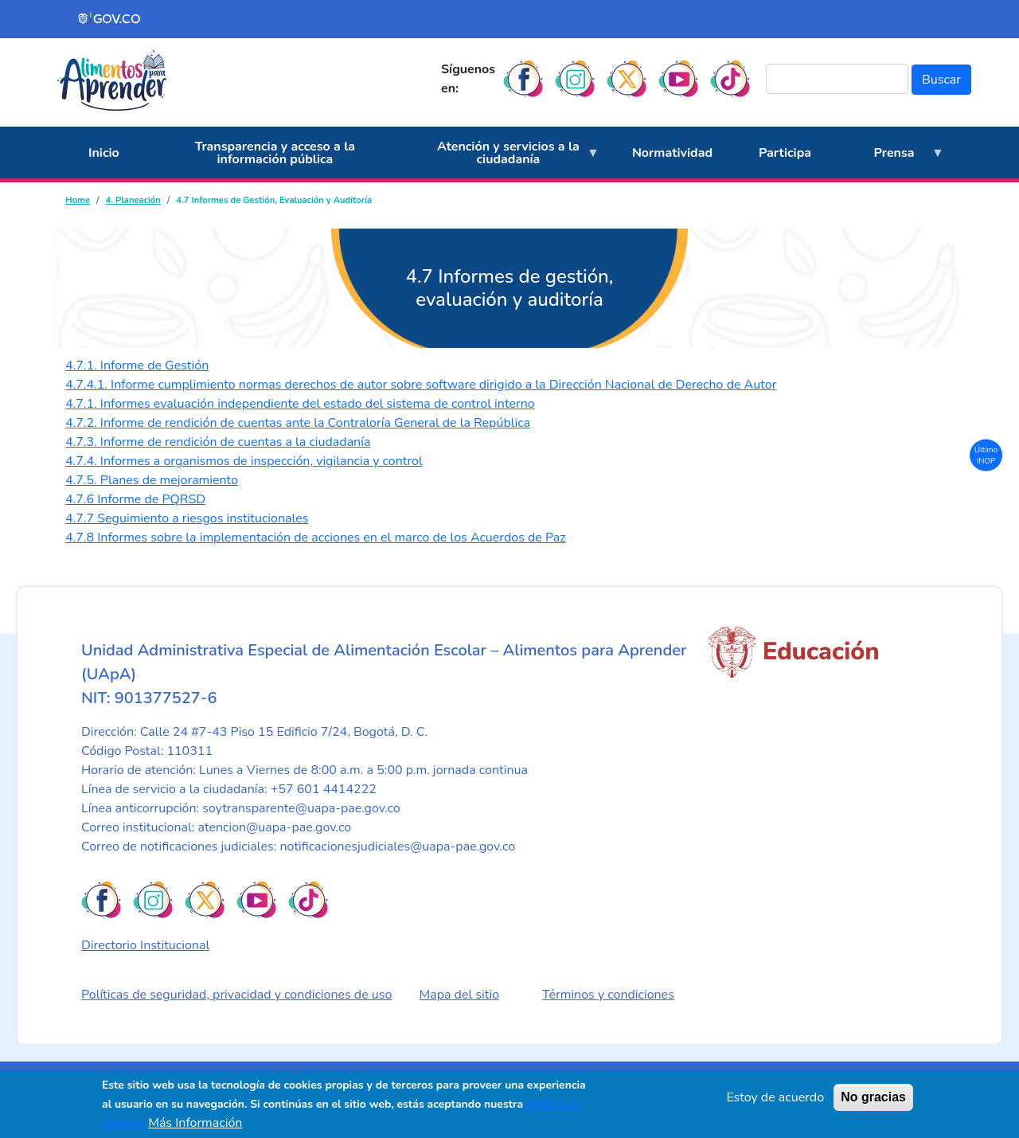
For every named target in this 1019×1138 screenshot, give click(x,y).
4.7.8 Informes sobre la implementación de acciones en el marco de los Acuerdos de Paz (315, 537)
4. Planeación (132, 200)
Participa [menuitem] (785, 153)
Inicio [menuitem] (103, 153)
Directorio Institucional (145, 945)
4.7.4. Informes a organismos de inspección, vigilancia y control (244, 461)
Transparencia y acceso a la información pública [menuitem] (275, 153)
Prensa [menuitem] (889, 161)
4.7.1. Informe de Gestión (137, 365)
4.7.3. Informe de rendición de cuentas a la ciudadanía (217, 442)
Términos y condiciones (608, 994)
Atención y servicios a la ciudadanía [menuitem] (503, 158)
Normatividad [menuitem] (672, 153)
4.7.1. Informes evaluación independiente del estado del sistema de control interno (300, 404)
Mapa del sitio (460, 994)
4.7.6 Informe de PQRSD (135, 499)
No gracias (873, 1097)
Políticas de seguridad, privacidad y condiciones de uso (236, 994)
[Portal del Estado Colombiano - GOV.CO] (110, 19)
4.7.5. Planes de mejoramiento (151, 480)
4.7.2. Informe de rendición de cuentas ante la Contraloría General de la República (297, 423)
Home (77, 200)
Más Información (195, 1123)
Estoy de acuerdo (775, 1097)
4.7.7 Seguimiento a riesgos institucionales (186, 518)
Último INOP (986, 454)
